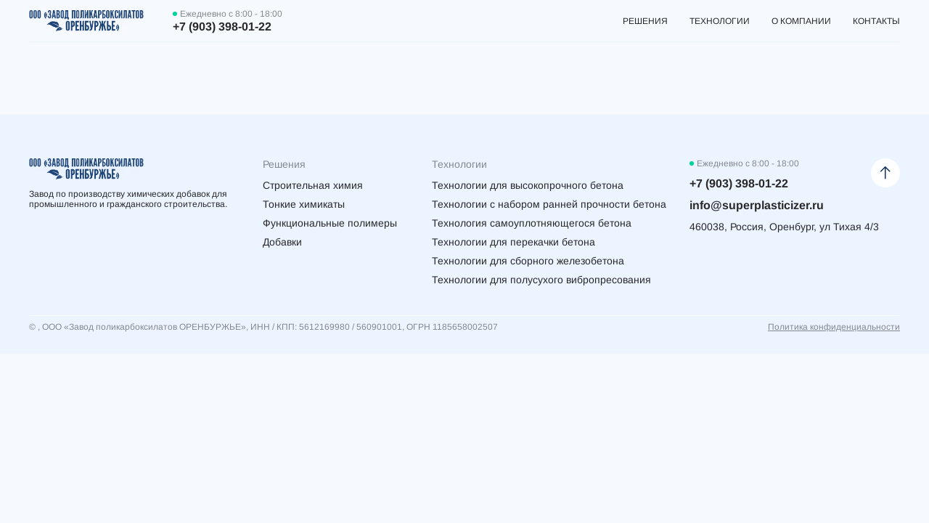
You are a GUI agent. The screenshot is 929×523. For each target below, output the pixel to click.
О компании (801, 21)
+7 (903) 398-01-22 (222, 26)
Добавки (282, 242)
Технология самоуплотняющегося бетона (531, 223)
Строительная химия (313, 185)
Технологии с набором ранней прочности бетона (549, 204)
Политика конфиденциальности (834, 327)
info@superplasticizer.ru (756, 205)
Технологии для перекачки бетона (513, 242)
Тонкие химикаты (304, 204)
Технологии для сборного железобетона (528, 261)
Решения (645, 21)
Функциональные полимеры (330, 223)
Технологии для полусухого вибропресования (541, 279)
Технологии (719, 21)
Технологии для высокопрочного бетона (527, 185)
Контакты (876, 21)
